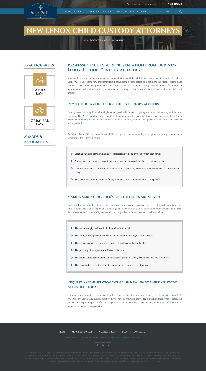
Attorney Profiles (82, 332)
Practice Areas (107, 332)
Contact (169, 12)
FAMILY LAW (39, 92)
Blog (159, 12)
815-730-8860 (172, 4)
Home (68, 12)
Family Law (93, 12)
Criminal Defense (124, 12)
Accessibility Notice (122, 337)
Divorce (107, 12)
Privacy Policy (135, 337)
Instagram (108, 345)
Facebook (97, 345)
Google (103, 345)
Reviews (141, 12)
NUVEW (110, 337)
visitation (90, 179)
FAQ (151, 12)
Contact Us (140, 332)
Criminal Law (39, 110)
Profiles (79, 12)
